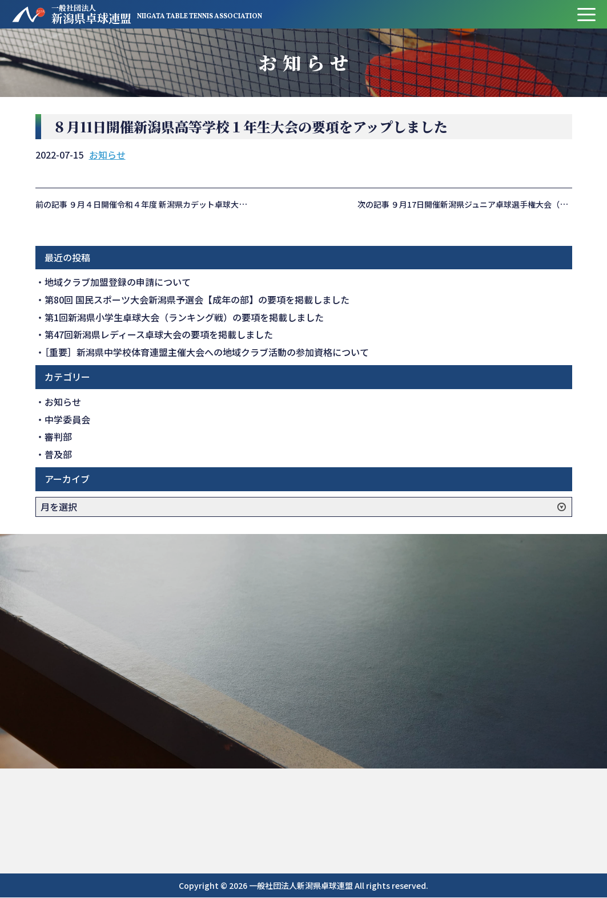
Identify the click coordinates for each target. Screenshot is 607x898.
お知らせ (107, 154)
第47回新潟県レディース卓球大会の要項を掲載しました (159, 334)
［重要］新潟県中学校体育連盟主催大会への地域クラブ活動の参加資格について (207, 352)
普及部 (58, 454)
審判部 (58, 436)
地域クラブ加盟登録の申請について (118, 282)
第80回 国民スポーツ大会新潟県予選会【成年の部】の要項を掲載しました (197, 299)
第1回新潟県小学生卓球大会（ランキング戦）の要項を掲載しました (184, 317)
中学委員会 (67, 419)
